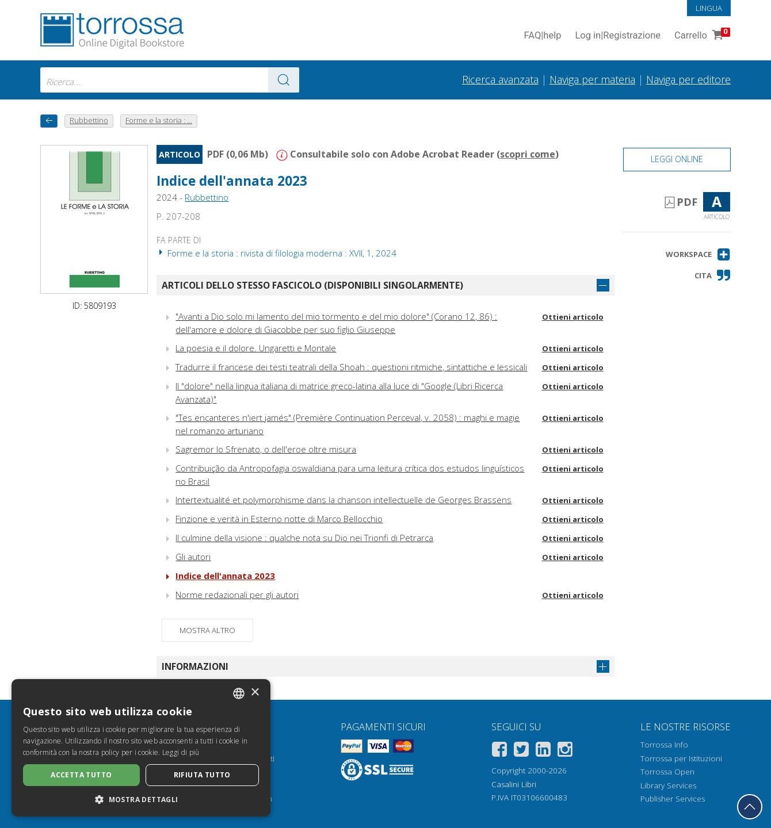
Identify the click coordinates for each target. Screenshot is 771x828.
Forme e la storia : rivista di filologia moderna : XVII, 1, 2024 (276, 253)
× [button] (254, 692)
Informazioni (195, 666)
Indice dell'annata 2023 (232, 181)
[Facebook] (499, 751)
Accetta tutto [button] (81, 775)
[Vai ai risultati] (283, 80)
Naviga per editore (688, 79)
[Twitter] (521, 751)
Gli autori (193, 556)
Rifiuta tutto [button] (202, 775)
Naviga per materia (592, 79)
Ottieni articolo (573, 317)
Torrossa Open (667, 771)
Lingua (709, 8)
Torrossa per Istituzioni (681, 758)
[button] (698, 254)
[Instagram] (565, 751)
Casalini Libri (513, 784)
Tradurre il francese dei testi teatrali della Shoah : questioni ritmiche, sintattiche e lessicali (351, 367)
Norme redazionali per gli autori (237, 594)
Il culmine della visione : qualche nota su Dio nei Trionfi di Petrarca (304, 537)
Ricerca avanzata (500, 79)
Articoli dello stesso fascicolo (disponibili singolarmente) (312, 285)
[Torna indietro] (49, 121)
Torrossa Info (664, 744)
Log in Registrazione (618, 36)
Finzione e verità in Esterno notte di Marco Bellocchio (279, 518)
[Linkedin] (543, 751)
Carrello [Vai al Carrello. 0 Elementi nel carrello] (701, 36)
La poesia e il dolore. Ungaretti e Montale (255, 348)
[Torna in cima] (749, 806)
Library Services (668, 785)
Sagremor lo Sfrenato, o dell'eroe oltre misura (265, 449)
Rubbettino (206, 197)
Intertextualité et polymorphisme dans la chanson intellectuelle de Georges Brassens (343, 499)
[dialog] (141, 747)
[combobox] (169, 80)
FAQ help (542, 36)
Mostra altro (207, 630)
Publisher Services (672, 798)
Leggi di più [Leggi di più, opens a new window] (181, 752)
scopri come (527, 154)
